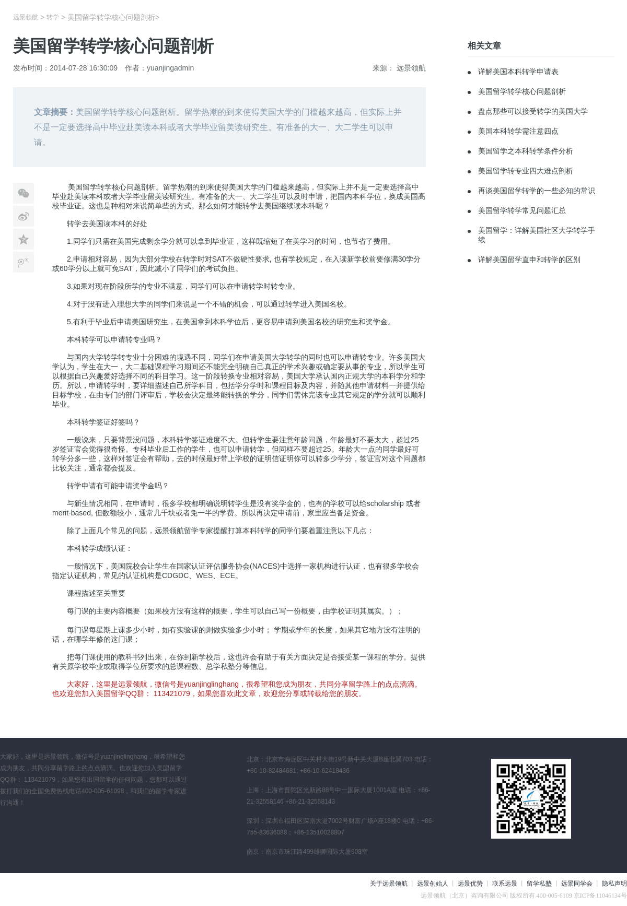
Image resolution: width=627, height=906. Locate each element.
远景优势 (470, 883)
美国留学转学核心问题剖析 (522, 91)
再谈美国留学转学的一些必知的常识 (536, 190)
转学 (53, 17)
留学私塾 (539, 883)
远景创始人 (432, 883)
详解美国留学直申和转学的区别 (529, 259)
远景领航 (25, 17)
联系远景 (504, 883)
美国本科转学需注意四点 (518, 131)
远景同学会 (577, 883)
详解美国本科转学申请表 (518, 71)
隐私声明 (614, 883)
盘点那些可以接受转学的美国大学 (533, 111)
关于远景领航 (389, 883)
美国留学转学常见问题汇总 (522, 210)
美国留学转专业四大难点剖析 (525, 171)
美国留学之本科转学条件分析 (525, 151)
